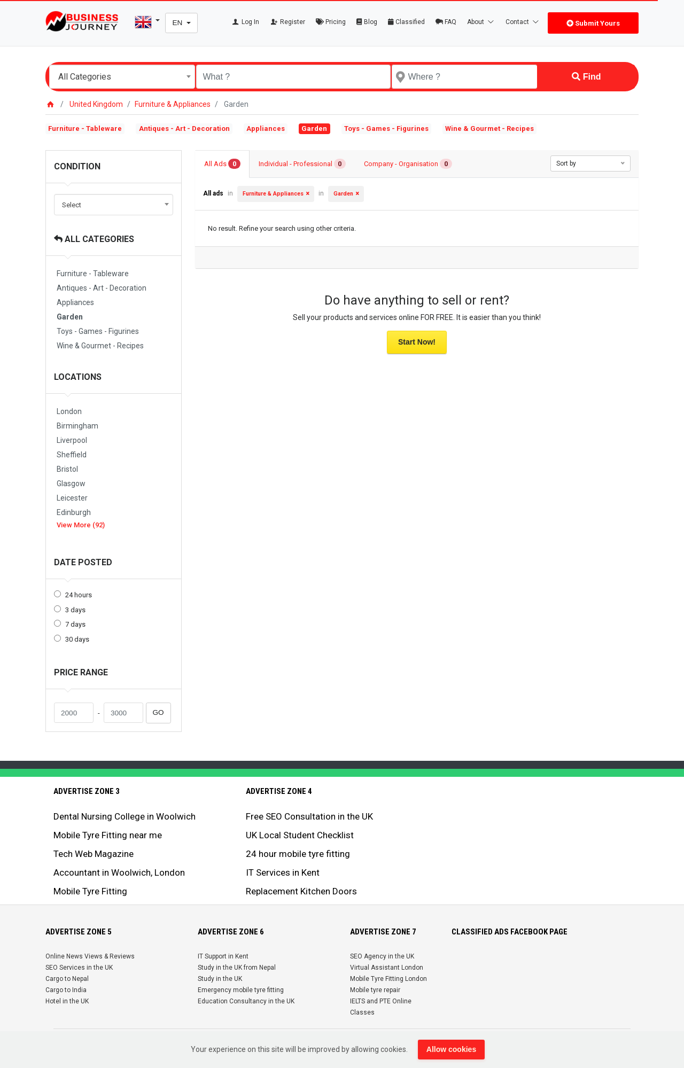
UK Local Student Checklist (300, 835)
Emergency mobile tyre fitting (241, 990)
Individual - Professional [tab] (302, 164)
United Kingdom (96, 104)
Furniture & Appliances (173, 104)
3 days (75, 610)
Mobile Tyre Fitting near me (107, 835)
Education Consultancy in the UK (246, 1001)
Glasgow (71, 483)
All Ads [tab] (222, 164)
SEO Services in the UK (79, 967)
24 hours (78, 595)
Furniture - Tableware (85, 128)
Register (288, 22)
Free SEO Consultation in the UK (309, 816)
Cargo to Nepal (67, 979)
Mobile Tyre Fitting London (388, 979)
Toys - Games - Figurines (386, 128)
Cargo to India (66, 990)
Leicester (72, 498)
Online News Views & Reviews (90, 956)
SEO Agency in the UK (382, 956)
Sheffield (72, 454)
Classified (406, 22)
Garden (70, 317)
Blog (366, 22)
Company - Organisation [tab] (408, 164)
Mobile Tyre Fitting (90, 891)
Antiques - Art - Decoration (184, 128)
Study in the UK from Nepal (237, 967)
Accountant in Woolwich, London (119, 872)
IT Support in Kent (223, 956)
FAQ (446, 22)
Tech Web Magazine (93, 853)
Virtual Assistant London (386, 967)
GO (158, 712)
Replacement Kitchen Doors (301, 891)
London (69, 411)
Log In (245, 22)
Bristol (67, 469)
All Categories (94, 239)
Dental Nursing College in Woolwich (124, 816)
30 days (77, 639)
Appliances (265, 128)
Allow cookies (451, 1049)
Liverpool (72, 440)
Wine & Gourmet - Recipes (489, 128)
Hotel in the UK (67, 1001)
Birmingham (77, 426)
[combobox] (122, 77)
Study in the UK (220, 979)
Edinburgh (74, 512)
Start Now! (417, 342)
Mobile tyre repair (375, 990)
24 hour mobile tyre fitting (298, 853)
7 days (75, 624)
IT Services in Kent (283, 872)
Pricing (331, 22)
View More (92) (81, 525)
